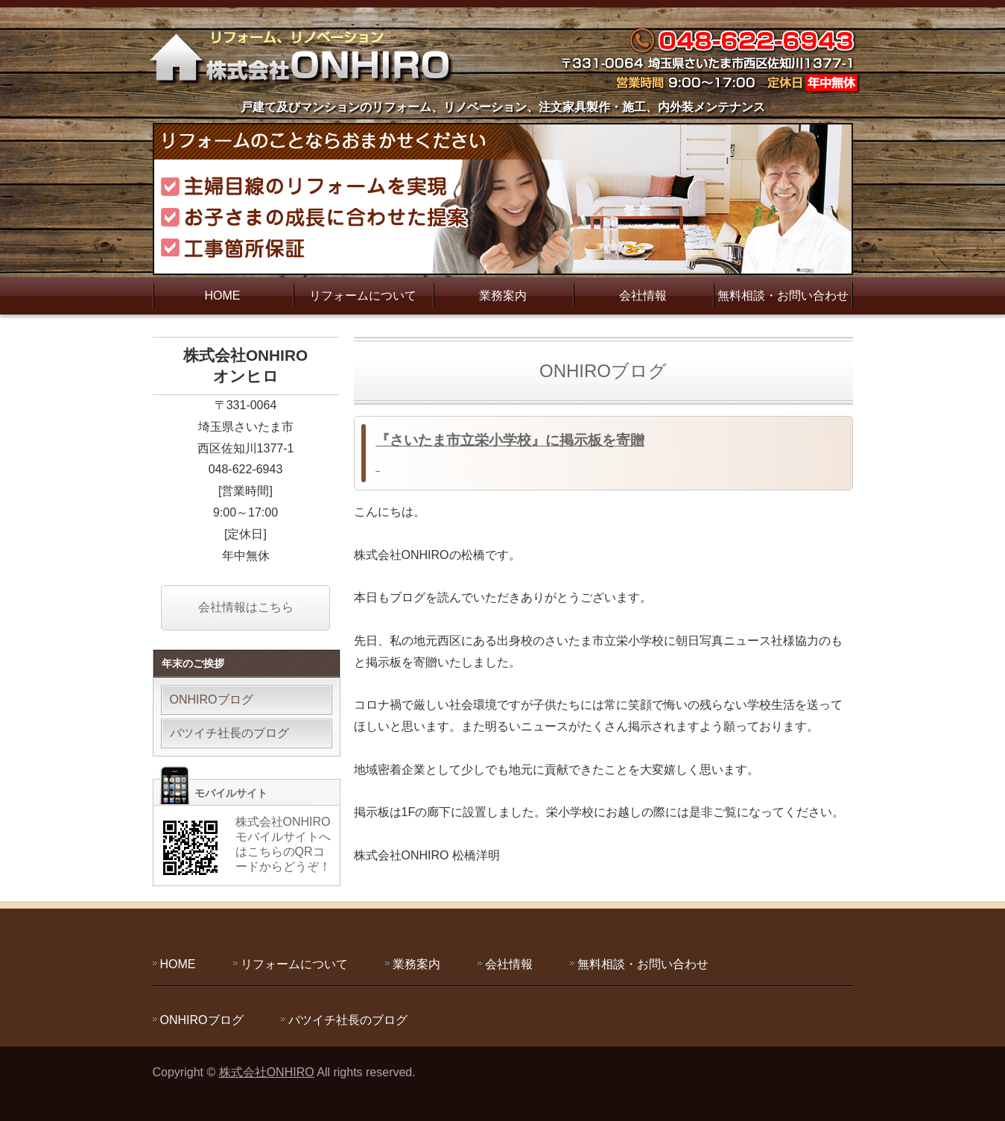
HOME (223, 295)
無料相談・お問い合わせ (783, 295)
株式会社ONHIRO (266, 1072)
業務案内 (503, 295)
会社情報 (643, 295)
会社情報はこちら (246, 607)
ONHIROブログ (211, 699)
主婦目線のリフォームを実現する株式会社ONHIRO (305, 55)
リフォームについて (362, 295)
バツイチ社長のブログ (229, 733)
